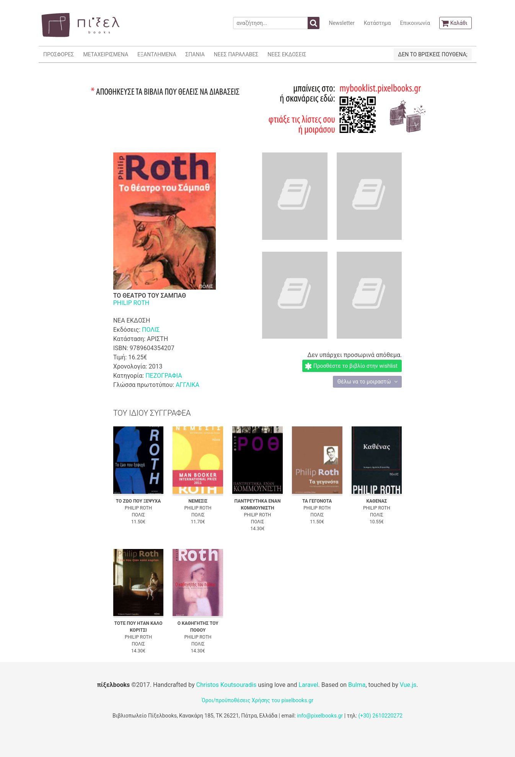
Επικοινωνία (415, 23)
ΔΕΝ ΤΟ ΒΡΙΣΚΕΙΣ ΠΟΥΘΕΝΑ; (432, 54)
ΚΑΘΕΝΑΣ (376, 501)
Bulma (356, 684)
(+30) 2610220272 (380, 716)
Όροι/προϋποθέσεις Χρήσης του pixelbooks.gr (257, 700)
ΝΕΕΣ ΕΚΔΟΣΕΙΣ (286, 54)
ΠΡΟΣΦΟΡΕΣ (58, 54)
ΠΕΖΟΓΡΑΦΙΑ (163, 375)
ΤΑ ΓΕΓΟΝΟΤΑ (317, 501)
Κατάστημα (377, 23)
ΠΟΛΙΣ (151, 329)
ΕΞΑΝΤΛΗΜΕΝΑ (156, 54)
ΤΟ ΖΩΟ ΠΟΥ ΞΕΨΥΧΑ (138, 501)
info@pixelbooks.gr (320, 716)
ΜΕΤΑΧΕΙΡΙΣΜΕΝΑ (105, 54)
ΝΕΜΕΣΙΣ (197, 501)
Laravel (308, 684)
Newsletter (341, 23)
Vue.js (408, 684)
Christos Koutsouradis (226, 684)
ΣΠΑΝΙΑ (195, 54)
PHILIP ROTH (131, 302)
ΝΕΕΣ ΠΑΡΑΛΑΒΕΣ (236, 54)
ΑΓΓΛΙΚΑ (187, 384)
